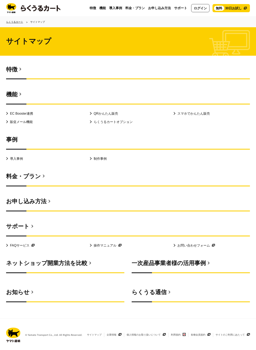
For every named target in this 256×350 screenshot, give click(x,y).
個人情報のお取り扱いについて (144, 334)
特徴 (93, 8)
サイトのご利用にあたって (230, 334)
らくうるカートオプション (113, 122)
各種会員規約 (198, 334)
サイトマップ (94, 334)
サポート (180, 8)
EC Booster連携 (21, 113)
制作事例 (100, 158)
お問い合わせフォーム (193, 245)
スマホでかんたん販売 (193, 113)
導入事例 (115, 8)
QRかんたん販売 (106, 113)
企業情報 (111, 334)
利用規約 (176, 334)
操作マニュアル (105, 245)
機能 (102, 8)
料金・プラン (135, 8)
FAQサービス (19, 245)
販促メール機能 (21, 122)
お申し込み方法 (159, 8)
